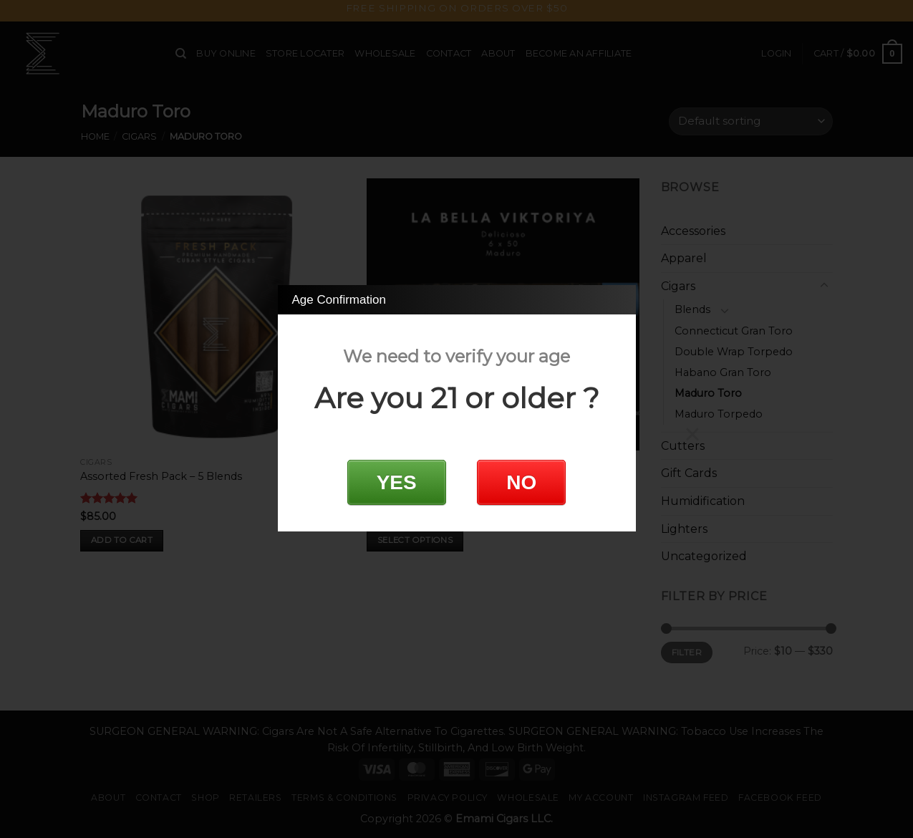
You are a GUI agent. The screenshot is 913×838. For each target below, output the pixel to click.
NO (521, 482)
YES (397, 482)
